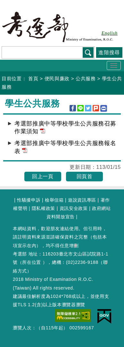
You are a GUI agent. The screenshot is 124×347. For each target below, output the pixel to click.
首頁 (33, 78)
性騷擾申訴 (28, 200)
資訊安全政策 (74, 208)
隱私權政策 (43, 208)
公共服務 (86, 78)
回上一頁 (43, 176)
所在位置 (31, 262)
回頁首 (85, 176)
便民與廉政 (57, 78)
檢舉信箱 (54, 200)
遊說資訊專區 (82, 200)
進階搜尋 (109, 52)
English (110, 33)
